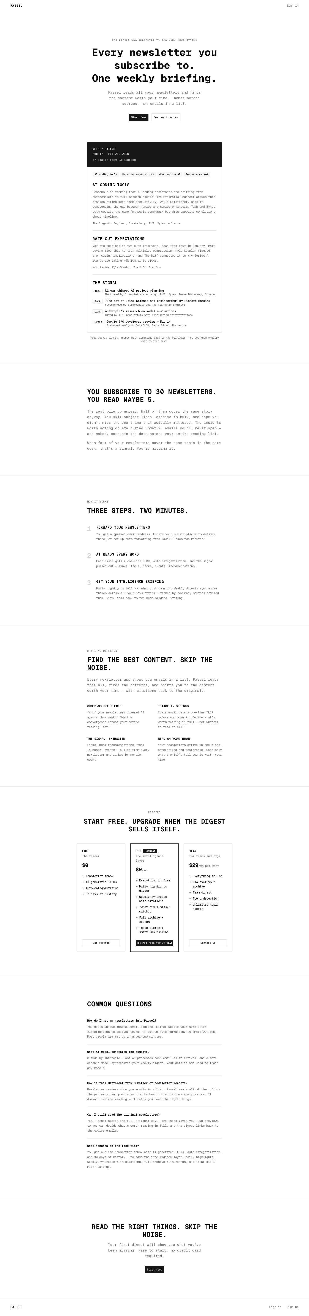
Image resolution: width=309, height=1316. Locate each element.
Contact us (208, 943)
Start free (138, 117)
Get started (101, 943)
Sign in (293, 6)
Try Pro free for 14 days (154, 943)
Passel (16, 6)
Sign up (293, 1307)
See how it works (166, 117)
